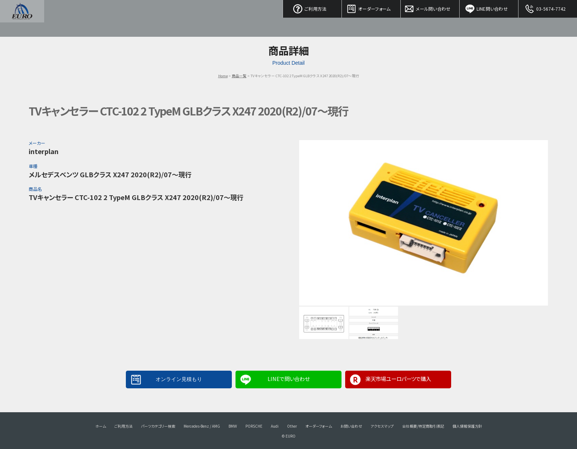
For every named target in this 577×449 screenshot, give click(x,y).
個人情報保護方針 (467, 426)
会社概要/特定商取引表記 (423, 426)
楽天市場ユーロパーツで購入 (398, 378)
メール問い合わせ (430, 7)
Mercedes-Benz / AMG (202, 426)
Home (223, 75)
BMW (233, 426)
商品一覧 (239, 75)
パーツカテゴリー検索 (158, 426)
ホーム (100, 426)
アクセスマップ (382, 426)
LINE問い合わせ (489, 7)
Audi (275, 426)
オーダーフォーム (371, 7)
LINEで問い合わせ (288, 378)
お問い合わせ (351, 426)
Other (292, 426)
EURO (22, 18)
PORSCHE (253, 426)
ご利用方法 (312, 7)
